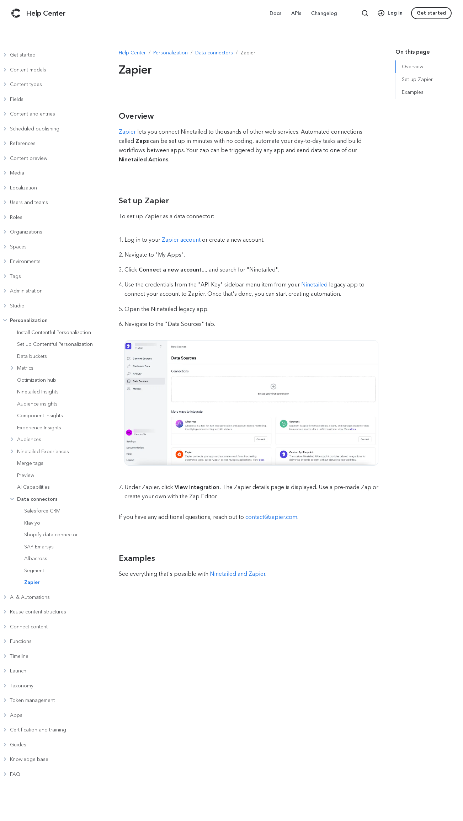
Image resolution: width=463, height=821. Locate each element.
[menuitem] (276, 13)
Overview (412, 67)
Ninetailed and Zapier (237, 573)
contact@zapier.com (271, 517)
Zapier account (182, 239)
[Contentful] (15, 13)
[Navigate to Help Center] (132, 53)
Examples (413, 92)
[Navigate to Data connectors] (214, 53)
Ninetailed (314, 284)
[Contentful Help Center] (45, 13)
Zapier (127, 131)
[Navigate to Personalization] (170, 53)
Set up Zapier (417, 79)
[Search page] (364, 13)
